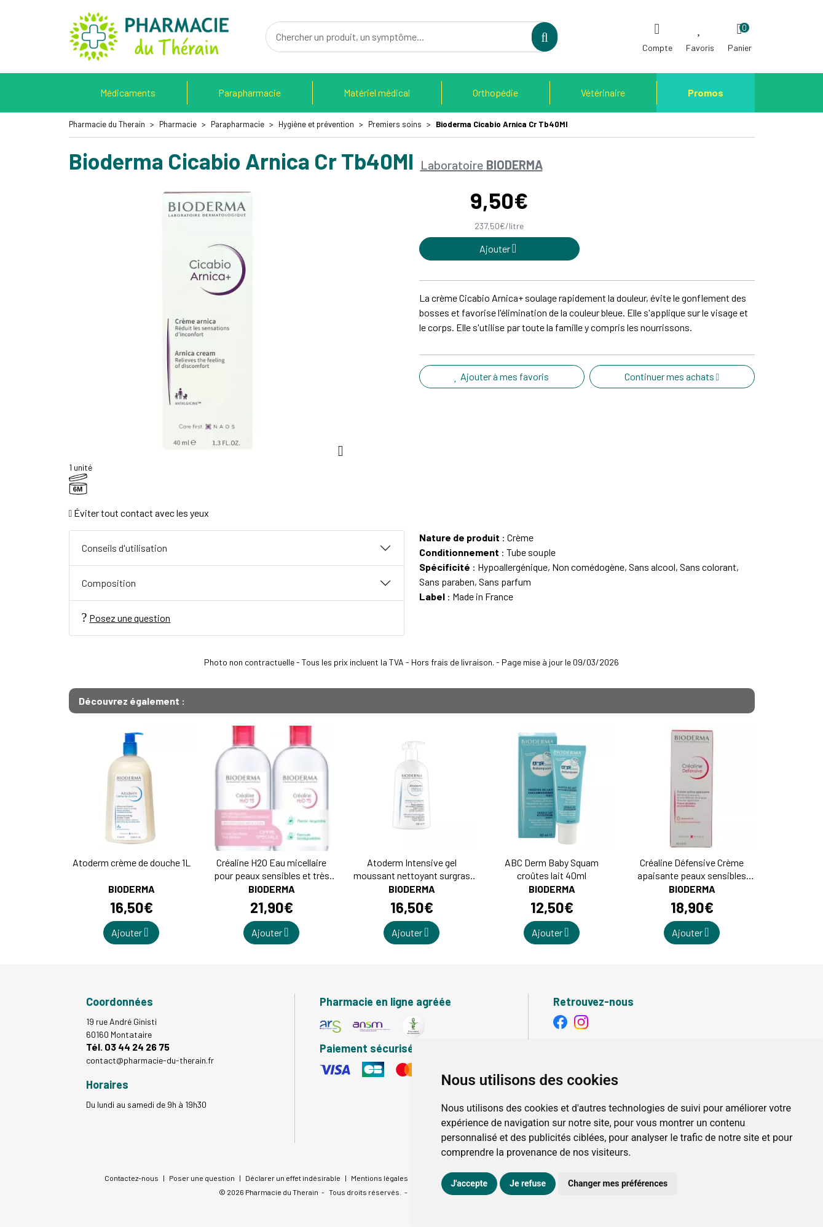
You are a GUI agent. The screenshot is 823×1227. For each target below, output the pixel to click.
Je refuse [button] (528, 1183)
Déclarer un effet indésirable (293, 1178)
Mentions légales (379, 1178)
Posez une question (126, 617)
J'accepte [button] (469, 1183)
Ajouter (129, 932)
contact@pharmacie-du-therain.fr (150, 1060)
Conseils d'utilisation (124, 548)
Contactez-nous (131, 1178)
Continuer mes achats (672, 376)
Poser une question (202, 1178)
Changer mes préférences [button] (617, 1183)
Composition (109, 583)
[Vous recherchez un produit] (399, 37)
